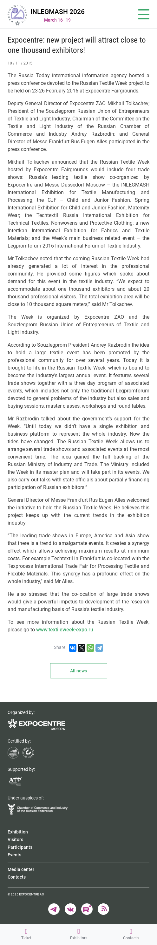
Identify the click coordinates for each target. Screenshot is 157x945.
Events (14, 854)
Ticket (26, 934)
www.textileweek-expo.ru (64, 630)
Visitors (15, 839)
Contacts (131, 934)
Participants (20, 847)
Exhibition (18, 831)
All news (78, 670)
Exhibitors (78, 934)
